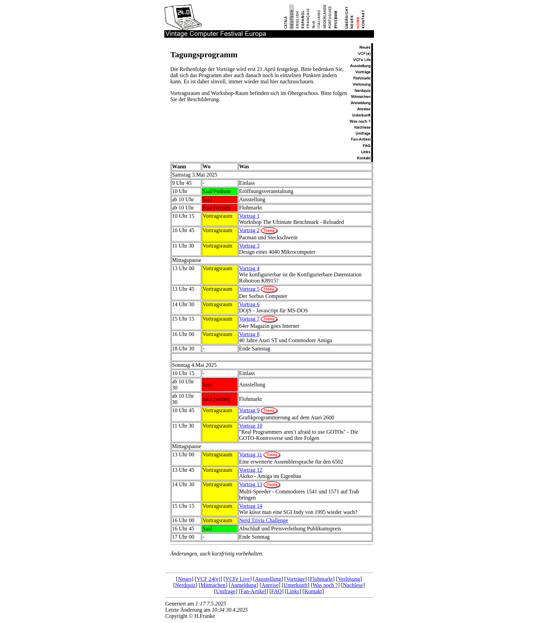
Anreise (270, 585)
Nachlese (353, 585)
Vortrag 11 (250, 454)
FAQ (276, 591)
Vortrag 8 (249, 334)
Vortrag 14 (250, 506)
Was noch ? (325, 585)
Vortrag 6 (249, 304)
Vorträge (295, 579)
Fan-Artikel (253, 591)
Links (293, 591)
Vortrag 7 (249, 319)
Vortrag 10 (250, 426)
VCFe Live (237, 579)
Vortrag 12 (250, 470)
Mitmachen (212, 585)
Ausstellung (268, 579)
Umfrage (226, 591)
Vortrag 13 (250, 484)
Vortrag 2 (249, 230)
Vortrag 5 (249, 289)
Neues (184, 579)
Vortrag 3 (249, 246)
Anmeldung (244, 585)
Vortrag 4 (249, 268)
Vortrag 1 (249, 216)
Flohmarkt (321, 579)
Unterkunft (295, 585)
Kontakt (313, 591)
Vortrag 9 (249, 410)
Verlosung (349, 579)
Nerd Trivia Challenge (263, 520)
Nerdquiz (185, 585)
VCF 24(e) (208, 579)
